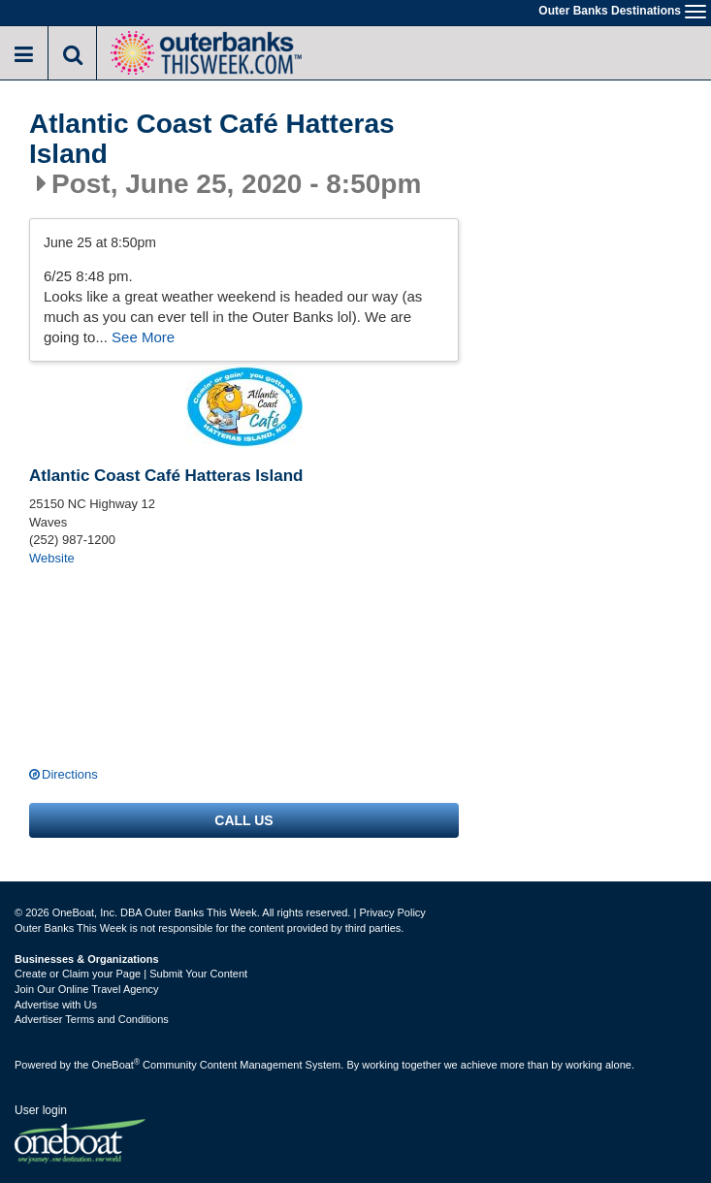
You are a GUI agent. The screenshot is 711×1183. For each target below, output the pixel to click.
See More (143, 337)
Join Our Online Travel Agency (87, 989)
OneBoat (116, 1065)
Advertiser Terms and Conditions (92, 1019)
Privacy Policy (392, 912)
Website (52, 558)
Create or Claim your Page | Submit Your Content (131, 973)
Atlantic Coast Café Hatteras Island (212, 139)
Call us (243, 820)
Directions (70, 774)
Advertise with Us (56, 1004)
